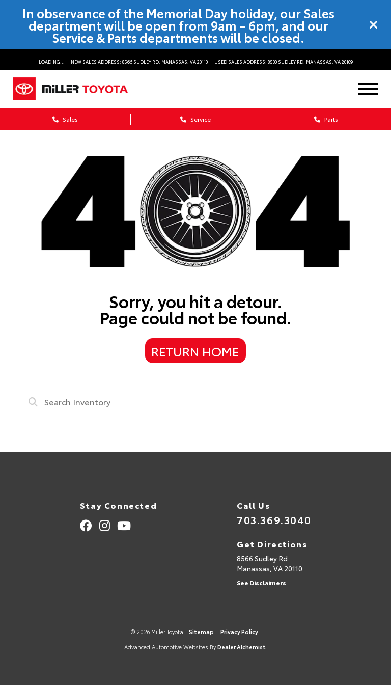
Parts (326, 119)
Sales (65, 119)
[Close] (373, 25)
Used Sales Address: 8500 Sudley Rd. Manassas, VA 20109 (283, 61)
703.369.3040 (274, 519)
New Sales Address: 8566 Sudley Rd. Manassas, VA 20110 (139, 61)
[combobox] (196, 401)
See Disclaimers (261, 582)
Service (195, 119)
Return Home (195, 351)
